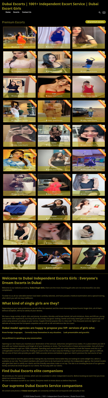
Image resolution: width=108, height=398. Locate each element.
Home (8, 12)
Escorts (16, 12)
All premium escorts (95, 22)
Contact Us (26, 12)
